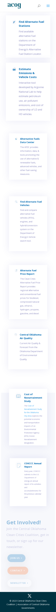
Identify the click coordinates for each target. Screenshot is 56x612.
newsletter (18, 583)
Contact (17, 570)
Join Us (15, 558)
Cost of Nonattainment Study (32, 402)
